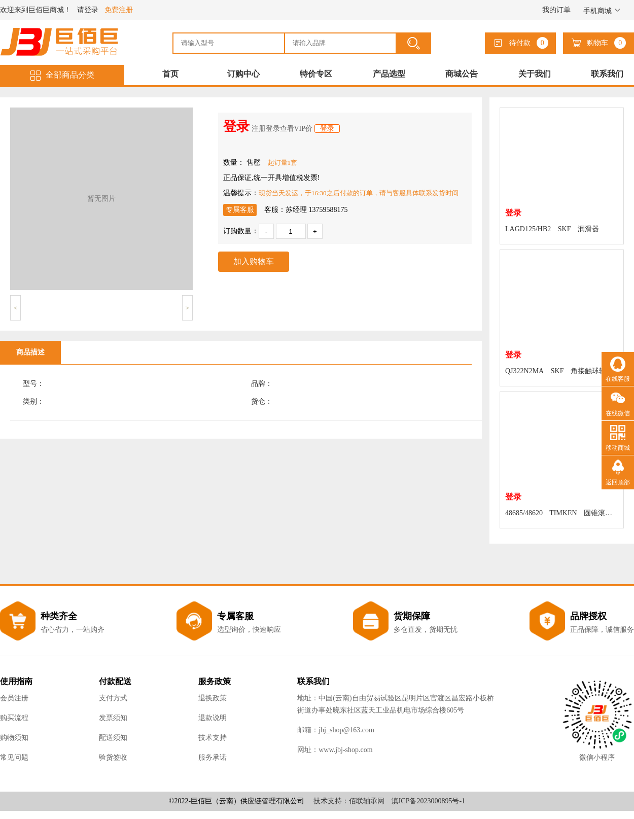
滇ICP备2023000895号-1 (428, 801)
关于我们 (534, 73)
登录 (327, 128)
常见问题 (14, 757)
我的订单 (556, 10)
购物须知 (14, 737)
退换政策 (212, 698)
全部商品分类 (62, 75)
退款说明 (212, 718)
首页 (170, 73)
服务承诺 (212, 757)
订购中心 (243, 73)
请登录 (87, 10)
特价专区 (316, 73)
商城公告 (461, 73)
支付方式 (113, 698)
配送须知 (113, 737)
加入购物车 (253, 261)
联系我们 (607, 73)
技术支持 (212, 737)
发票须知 (113, 718)
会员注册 (14, 698)
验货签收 (113, 757)
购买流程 (14, 718)
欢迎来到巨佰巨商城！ (35, 10)
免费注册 (118, 10)
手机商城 (602, 11)
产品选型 (389, 73)
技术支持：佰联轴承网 (348, 801)
